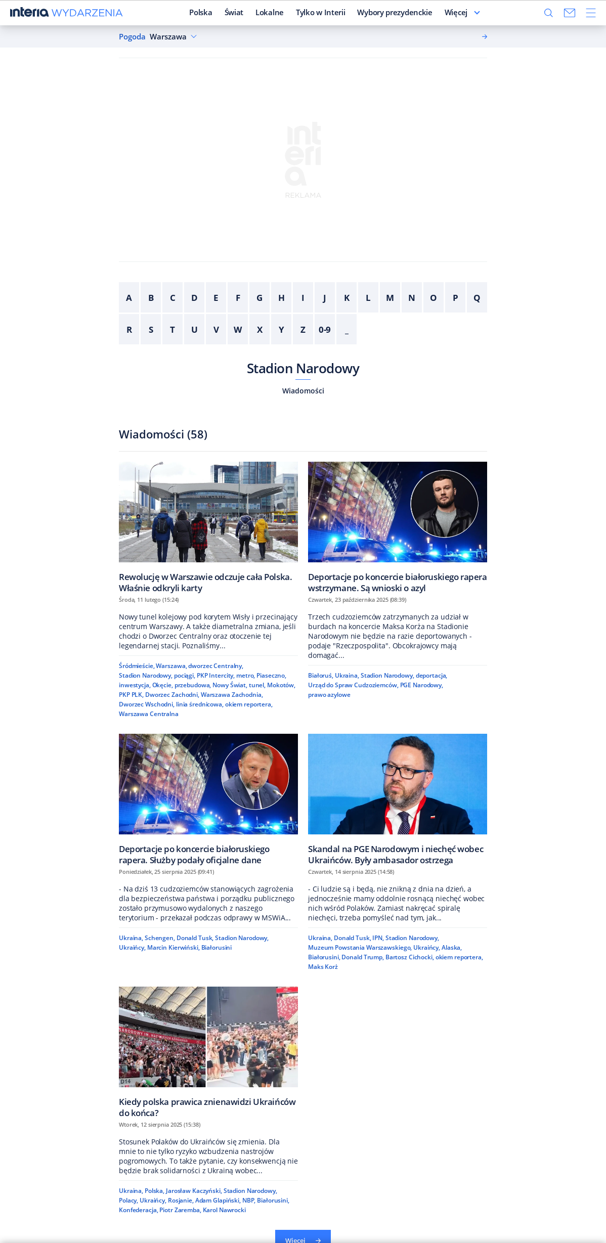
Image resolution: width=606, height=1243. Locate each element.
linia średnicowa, (200, 704)
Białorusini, (324, 957)
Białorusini (216, 947)
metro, (245, 675)
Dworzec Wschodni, (147, 704)
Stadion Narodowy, (145, 675)
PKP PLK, (131, 694)
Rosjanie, (181, 1200)
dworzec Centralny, (215, 665)
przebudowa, (193, 685)
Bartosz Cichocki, (409, 957)
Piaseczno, (271, 675)
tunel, (257, 685)
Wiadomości (303, 390)
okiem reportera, (249, 704)
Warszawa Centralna (149, 713)
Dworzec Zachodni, (172, 694)
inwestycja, (135, 685)
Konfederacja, (138, 1210)
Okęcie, (162, 685)
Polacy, (128, 1200)
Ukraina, (347, 675)
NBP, (249, 1200)
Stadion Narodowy (303, 368)
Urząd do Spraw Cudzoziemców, (353, 685)
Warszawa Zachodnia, (232, 694)
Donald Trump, (362, 957)
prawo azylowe (329, 694)
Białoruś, (320, 675)
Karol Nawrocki (224, 1210)
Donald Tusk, (195, 938)
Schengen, (160, 938)
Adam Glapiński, (218, 1200)
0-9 (325, 329)
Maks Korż (323, 966)
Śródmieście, (137, 665)
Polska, (154, 1190)
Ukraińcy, (132, 947)
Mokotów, (281, 685)
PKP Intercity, (216, 675)
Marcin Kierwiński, (173, 947)
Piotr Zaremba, (180, 1210)
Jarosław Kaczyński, (194, 1190)
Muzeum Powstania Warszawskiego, (360, 947)
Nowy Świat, (229, 685)
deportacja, (432, 675)
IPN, (378, 938)
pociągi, (184, 675)
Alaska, (452, 947)
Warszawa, (171, 665)
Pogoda (132, 36)
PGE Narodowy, (421, 685)
